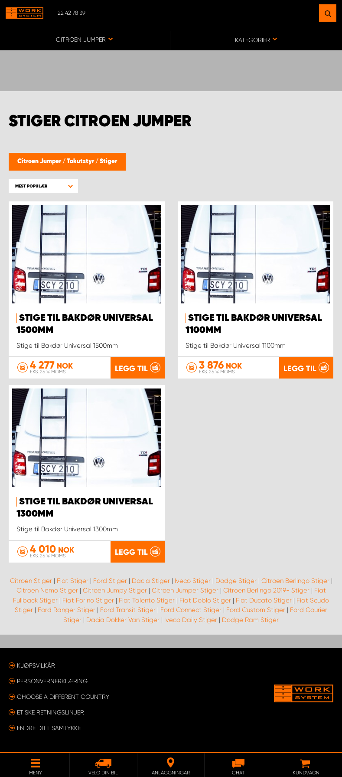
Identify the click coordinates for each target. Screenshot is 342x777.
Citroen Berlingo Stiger (295, 580)
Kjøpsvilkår (36, 665)
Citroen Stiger (31, 580)
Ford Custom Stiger (255, 610)
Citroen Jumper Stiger (185, 590)
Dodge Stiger (236, 580)
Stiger (108, 161)
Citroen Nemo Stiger (47, 590)
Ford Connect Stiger (190, 610)
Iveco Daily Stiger (190, 619)
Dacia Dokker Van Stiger (123, 619)
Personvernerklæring (52, 680)
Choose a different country (63, 696)
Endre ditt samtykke (49, 727)
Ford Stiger (110, 580)
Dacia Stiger (151, 580)
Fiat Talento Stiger (147, 600)
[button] (43, 186)
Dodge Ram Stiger (250, 619)
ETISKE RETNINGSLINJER (50, 711)
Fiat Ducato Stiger (264, 600)
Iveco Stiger (193, 580)
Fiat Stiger (72, 580)
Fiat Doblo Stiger (205, 600)
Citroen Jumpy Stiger (115, 590)
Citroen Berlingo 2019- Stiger (266, 590)
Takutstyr (81, 161)
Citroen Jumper (39, 161)
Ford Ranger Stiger (66, 610)
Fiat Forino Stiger (88, 600)
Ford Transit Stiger (128, 610)
